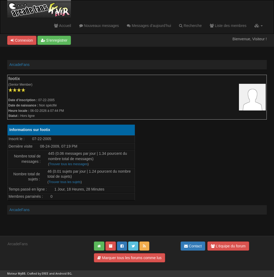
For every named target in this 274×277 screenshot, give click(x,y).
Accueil (62, 25)
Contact (193, 246)
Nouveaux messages (99, 25)
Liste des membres (228, 25)
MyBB (21, 273)
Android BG (63, 273)
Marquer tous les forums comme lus (129, 258)
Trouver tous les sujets (64, 182)
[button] (258, 26)
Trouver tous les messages (68, 164)
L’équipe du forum (228, 246)
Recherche (190, 25)
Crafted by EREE (37, 273)
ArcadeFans (19, 64)
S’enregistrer (54, 40)
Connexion (22, 40)
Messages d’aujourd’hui (149, 25)
